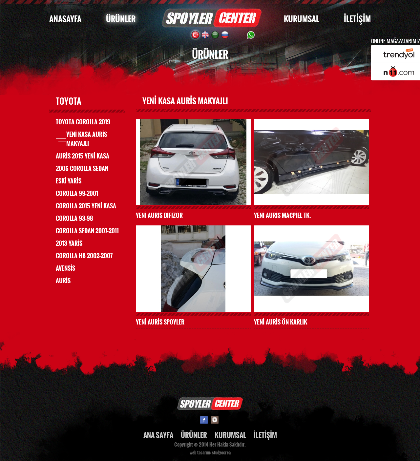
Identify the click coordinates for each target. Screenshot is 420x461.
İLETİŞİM (357, 19)
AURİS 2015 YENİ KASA (82, 156)
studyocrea (221, 453)
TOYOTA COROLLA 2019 (83, 122)
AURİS (63, 280)
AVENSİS (65, 268)
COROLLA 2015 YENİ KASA (86, 206)
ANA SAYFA (158, 435)
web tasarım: (200, 453)
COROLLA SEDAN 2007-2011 (87, 231)
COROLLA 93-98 (74, 218)
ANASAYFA (65, 19)
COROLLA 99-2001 (77, 193)
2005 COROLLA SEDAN (82, 168)
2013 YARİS (69, 243)
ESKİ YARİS (68, 181)
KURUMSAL (301, 19)
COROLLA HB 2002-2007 (84, 256)
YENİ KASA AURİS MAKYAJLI (86, 139)
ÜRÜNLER (121, 19)
